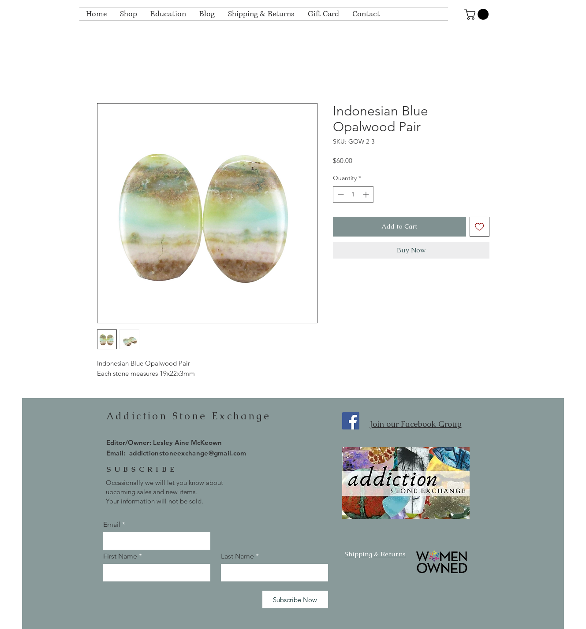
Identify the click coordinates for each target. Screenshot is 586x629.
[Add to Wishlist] (479, 227)
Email (111, 524)
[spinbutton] (353, 194)
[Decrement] (339, 194)
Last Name (237, 556)
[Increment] (366, 194)
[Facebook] (350, 420)
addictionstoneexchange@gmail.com (187, 453)
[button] (477, 14)
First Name (120, 556)
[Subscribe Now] (295, 599)
